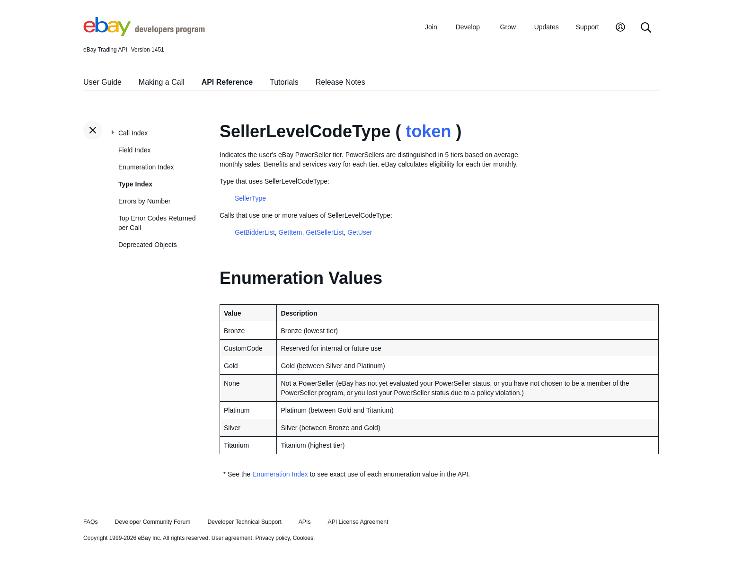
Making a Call (162, 82)
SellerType (250, 198)
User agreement (232, 538)
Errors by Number (144, 201)
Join (431, 27)
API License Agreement (357, 522)
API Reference (227, 82)
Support (587, 27)
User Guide (102, 82)
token (428, 131)
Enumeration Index (146, 167)
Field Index (134, 150)
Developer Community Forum (153, 522)
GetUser (359, 232)
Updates (546, 27)
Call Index (133, 133)
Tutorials (284, 82)
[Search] (646, 28)
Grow (508, 27)
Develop (468, 27)
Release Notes (340, 82)
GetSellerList (325, 232)
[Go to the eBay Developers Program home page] (144, 33)
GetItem (290, 232)
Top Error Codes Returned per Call (156, 222)
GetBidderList (255, 232)
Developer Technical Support (244, 522)
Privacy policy (273, 538)
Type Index (135, 184)
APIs (305, 522)
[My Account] (620, 28)
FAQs (90, 522)
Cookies (303, 538)
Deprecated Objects (147, 244)
